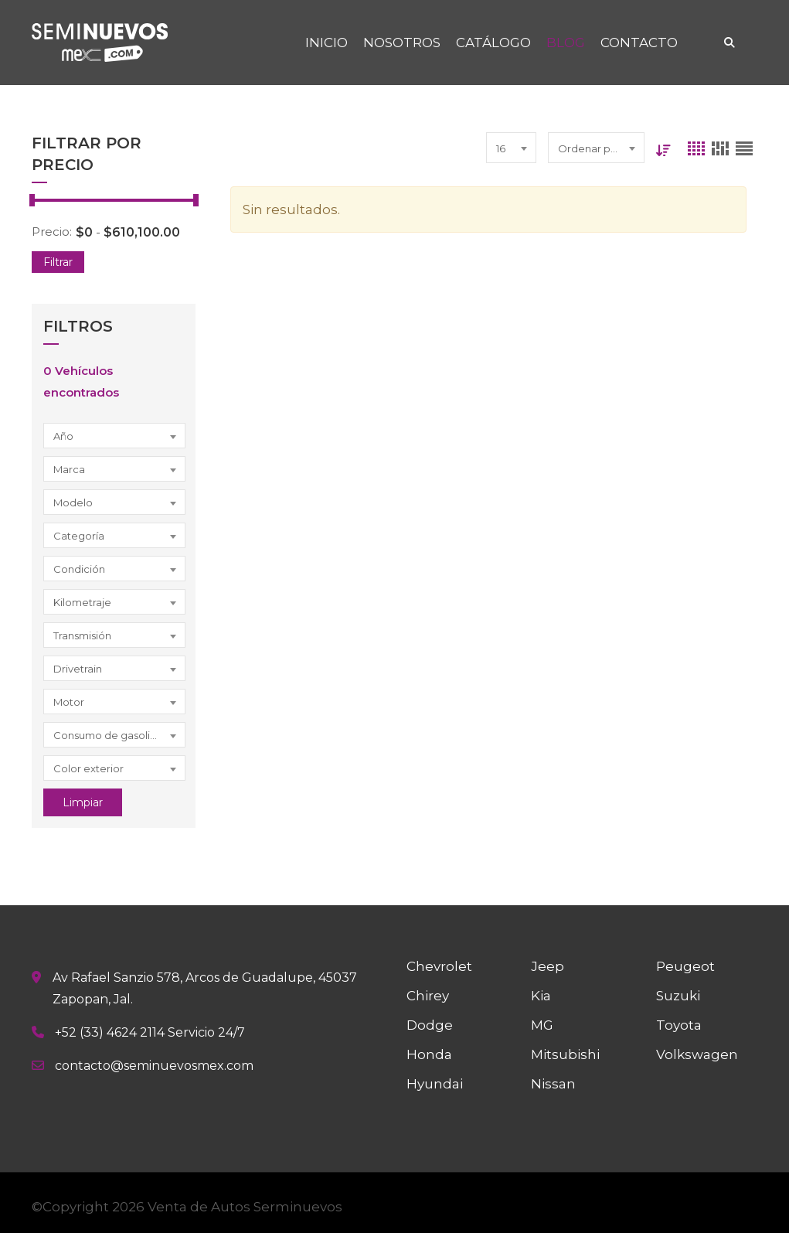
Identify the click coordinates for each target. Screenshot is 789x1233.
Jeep (547, 966)
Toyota (679, 1025)
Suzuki (678, 995)
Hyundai (434, 1084)
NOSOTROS (401, 42)
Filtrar (58, 262)
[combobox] (114, 435)
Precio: (52, 231)
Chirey (427, 995)
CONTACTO (639, 42)
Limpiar (83, 802)
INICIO (326, 42)
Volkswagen (697, 1054)
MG (542, 1025)
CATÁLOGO (493, 42)
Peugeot (685, 966)
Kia (541, 995)
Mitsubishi (565, 1054)
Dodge (429, 1025)
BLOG (565, 42)
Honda (429, 1054)
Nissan (553, 1084)
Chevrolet (439, 966)
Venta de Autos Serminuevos (245, 1206)
